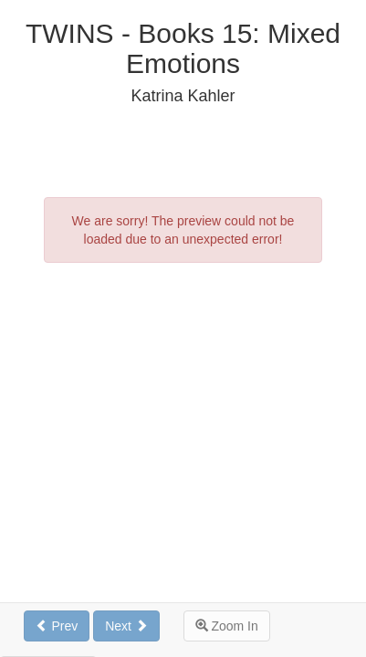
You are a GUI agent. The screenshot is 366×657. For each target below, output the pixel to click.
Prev (57, 626)
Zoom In (226, 626)
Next (126, 626)
